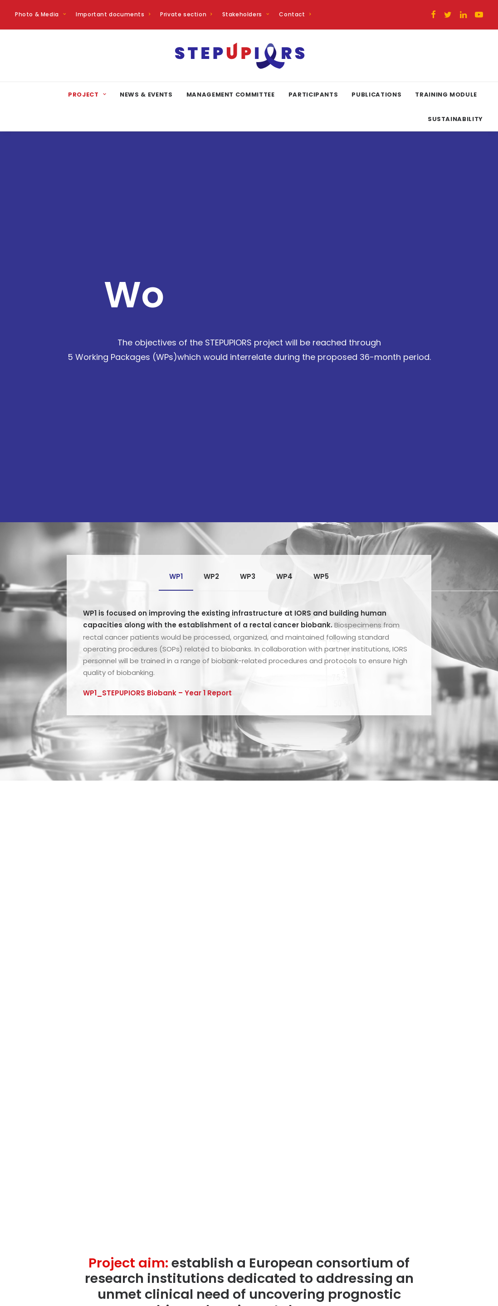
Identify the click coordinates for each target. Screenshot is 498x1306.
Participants (313, 94)
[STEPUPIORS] (249, 55)
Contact (295, 14)
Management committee (230, 94)
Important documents (113, 14)
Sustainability (455, 119)
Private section (186, 14)
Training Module (446, 94)
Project (87, 94)
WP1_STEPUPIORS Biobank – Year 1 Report (157, 441)
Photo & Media (40, 14)
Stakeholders (245, 14)
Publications (376, 94)
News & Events (146, 94)
